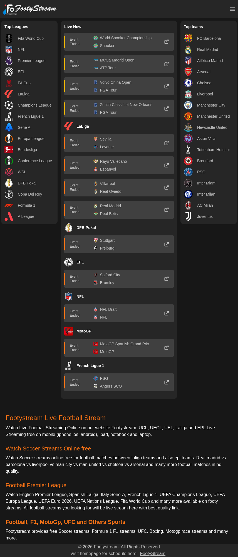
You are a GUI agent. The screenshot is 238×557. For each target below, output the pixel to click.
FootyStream (152, 553)
